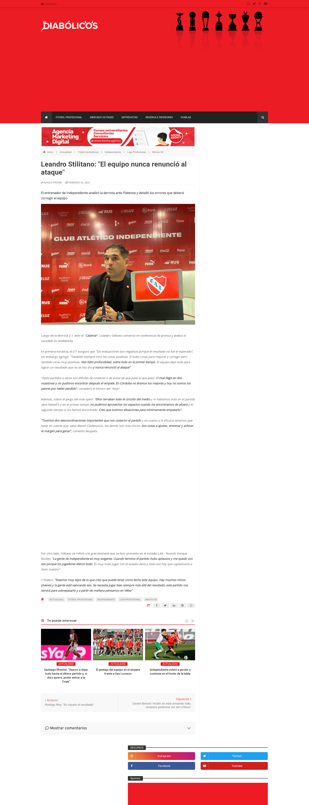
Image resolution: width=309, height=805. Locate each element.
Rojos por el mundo (220, 498)
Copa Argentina (215, 524)
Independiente (113, 152)
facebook (222, 150)
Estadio (212, 427)
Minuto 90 (157, 152)
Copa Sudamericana (218, 531)
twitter (255, 140)
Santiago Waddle (91, 799)
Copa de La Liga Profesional (222, 537)
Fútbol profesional (69, 117)
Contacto (49, 4)
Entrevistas (130, 117)
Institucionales (216, 453)
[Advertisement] (154, 82)
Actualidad (66, 152)
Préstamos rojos (218, 479)
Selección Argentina (220, 505)
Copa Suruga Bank (245, 531)
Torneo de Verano (247, 544)
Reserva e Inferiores (159, 117)
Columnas (214, 389)
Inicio (50, 152)
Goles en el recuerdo (221, 447)
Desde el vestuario (219, 402)
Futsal (211, 434)
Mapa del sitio (130, 764)
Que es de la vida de (220, 485)
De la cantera (216, 395)
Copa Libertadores (239, 524)
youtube (255, 150)
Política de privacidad (135, 772)
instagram (222, 140)
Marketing (214, 460)
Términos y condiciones (136, 779)
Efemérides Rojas (219, 415)
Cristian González (67, 799)
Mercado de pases (102, 117)
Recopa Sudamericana (219, 544)
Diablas (186, 117)
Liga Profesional (137, 152)
